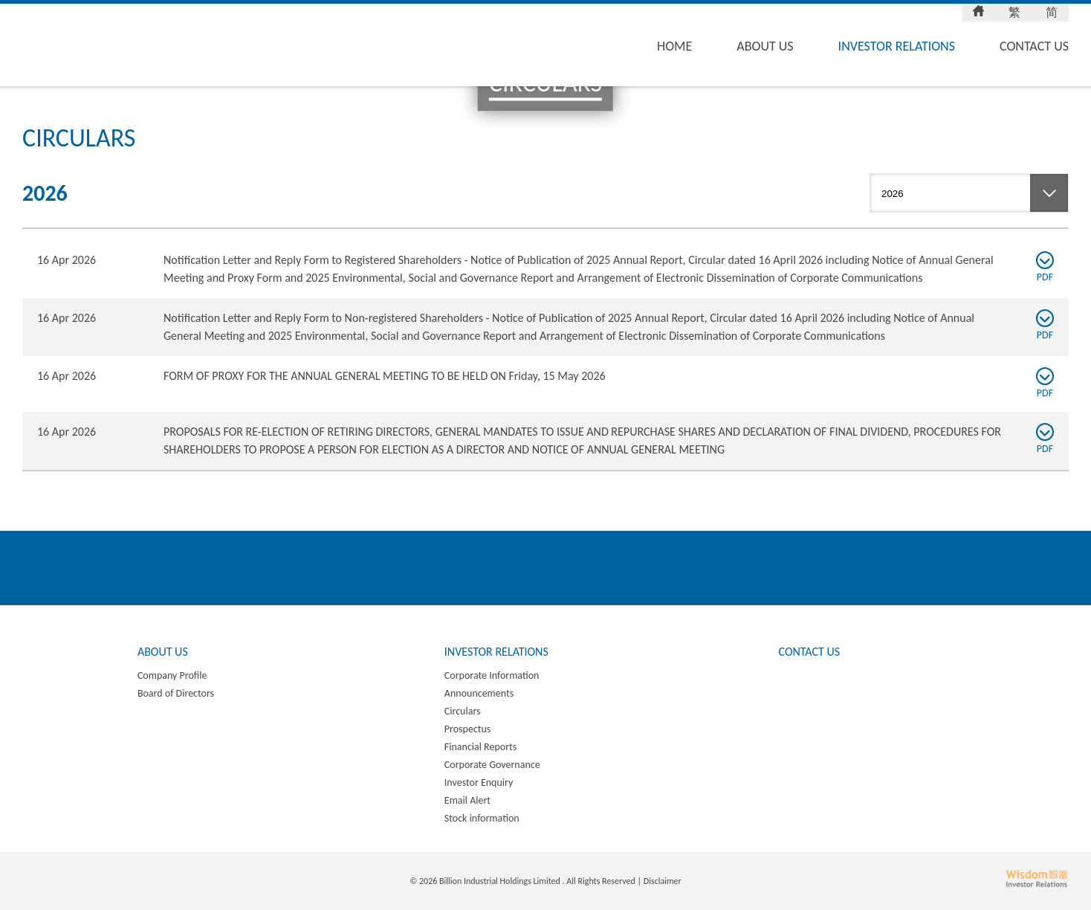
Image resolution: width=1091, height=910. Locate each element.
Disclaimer (663, 881)
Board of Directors (175, 693)
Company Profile (172, 675)
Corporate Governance (492, 764)
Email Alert (467, 800)
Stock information (481, 818)
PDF (1045, 267)
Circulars (462, 711)
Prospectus (467, 729)
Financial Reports (480, 746)
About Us (764, 46)
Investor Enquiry (479, 782)
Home (674, 46)
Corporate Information (492, 675)
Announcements (479, 693)
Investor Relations (896, 46)
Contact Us (1034, 46)
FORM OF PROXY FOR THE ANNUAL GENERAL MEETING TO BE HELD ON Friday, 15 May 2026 (385, 376)
